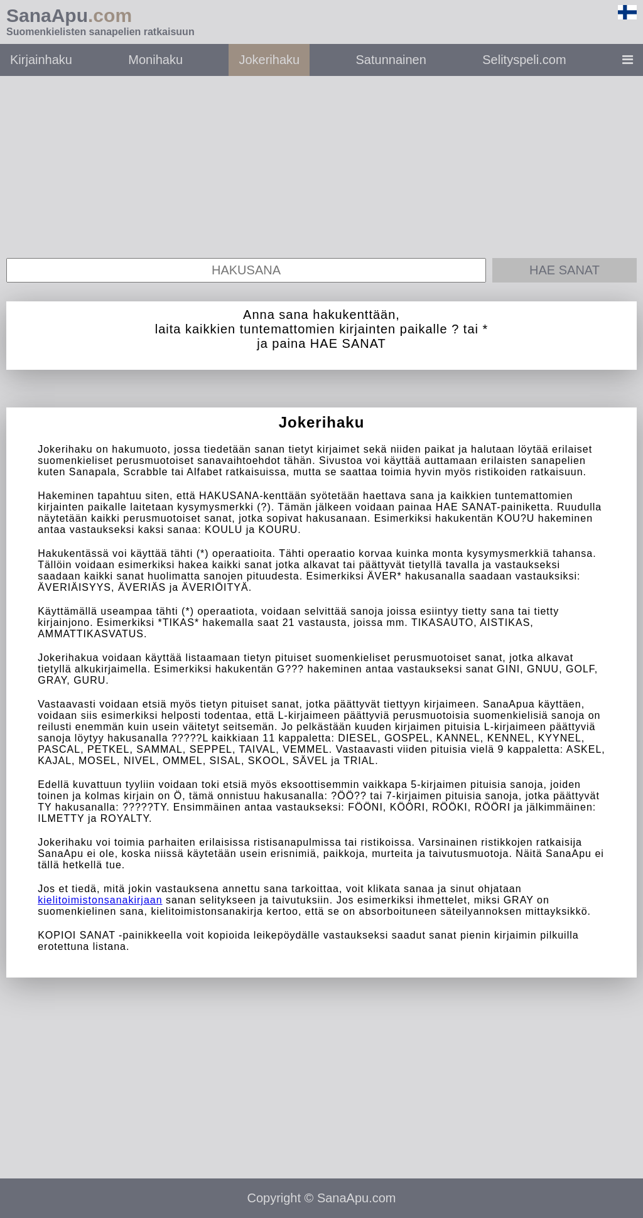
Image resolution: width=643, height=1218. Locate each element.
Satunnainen (391, 60)
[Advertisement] (321, 164)
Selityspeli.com (524, 60)
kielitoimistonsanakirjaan (100, 900)
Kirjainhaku (41, 60)
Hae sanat (564, 270)
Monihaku (155, 60)
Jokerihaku (269, 60)
